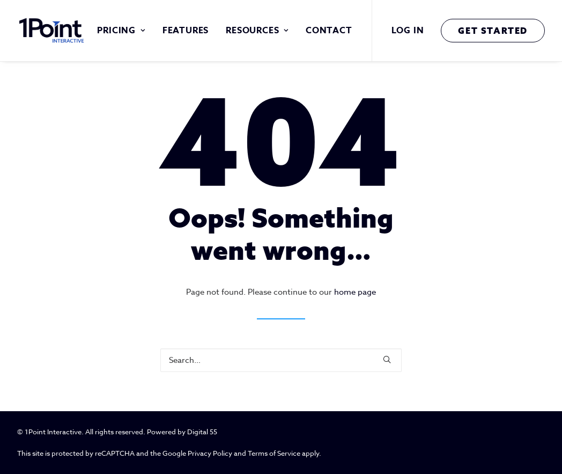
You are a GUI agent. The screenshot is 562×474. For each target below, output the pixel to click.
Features (185, 30)
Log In (407, 30)
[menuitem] (121, 30)
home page (355, 292)
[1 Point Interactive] (52, 30)
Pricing (121, 30)
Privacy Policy (210, 453)
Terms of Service (274, 453)
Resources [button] (257, 30)
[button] (387, 359)
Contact (329, 30)
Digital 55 (202, 431)
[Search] (281, 360)
